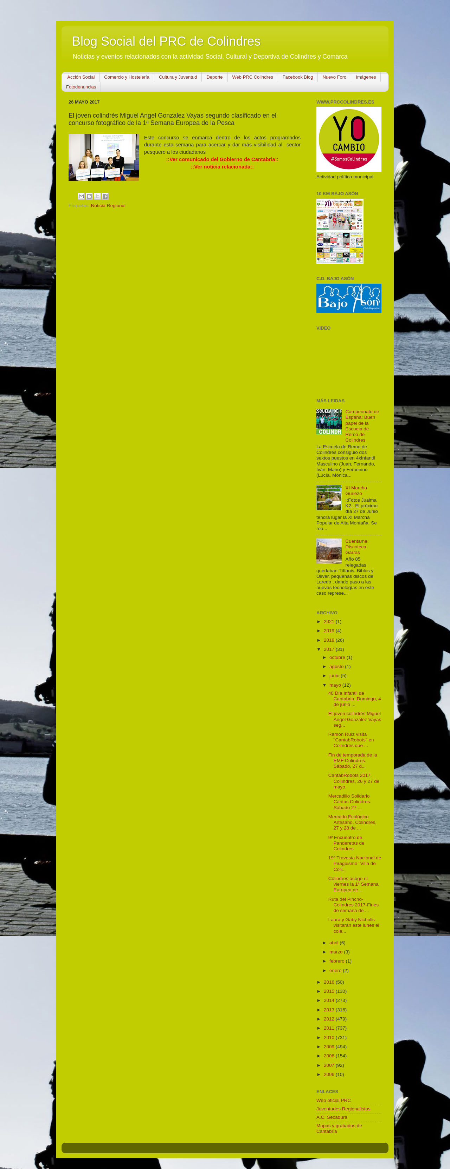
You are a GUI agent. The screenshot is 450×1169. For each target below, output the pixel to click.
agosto (337, 666)
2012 (330, 1019)
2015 (330, 991)
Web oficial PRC (333, 1100)
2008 (330, 1055)
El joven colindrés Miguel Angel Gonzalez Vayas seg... (354, 719)
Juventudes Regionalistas (343, 1108)
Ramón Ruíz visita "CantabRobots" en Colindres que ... (351, 740)
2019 (330, 630)
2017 (330, 649)
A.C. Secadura (331, 1117)
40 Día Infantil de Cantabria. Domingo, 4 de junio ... (354, 699)
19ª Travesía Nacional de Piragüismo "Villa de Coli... (354, 863)
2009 (330, 1046)
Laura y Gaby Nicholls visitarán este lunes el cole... (353, 925)
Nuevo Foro (334, 77)
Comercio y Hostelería (126, 77)
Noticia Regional (108, 205)
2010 (330, 1037)
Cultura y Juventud (178, 77)
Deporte (214, 77)
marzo (336, 952)
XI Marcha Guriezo (356, 490)
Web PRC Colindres (252, 77)
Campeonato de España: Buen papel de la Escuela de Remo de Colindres (362, 426)
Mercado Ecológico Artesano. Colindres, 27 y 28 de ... (352, 822)
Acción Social (81, 77)
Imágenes (366, 77)
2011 (330, 1028)
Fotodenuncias (81, 87)
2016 (330, 982)
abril (334, 942)
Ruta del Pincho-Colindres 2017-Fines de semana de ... (353, 905)
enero (336, 970)
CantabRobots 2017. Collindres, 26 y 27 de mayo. (354, 781)
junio (335, 675)
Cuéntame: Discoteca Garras (356, 547)
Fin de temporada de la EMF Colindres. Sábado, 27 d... (352, 760)
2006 (330, 1074)
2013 (330, 1009)
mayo (335, 685)
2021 (330, 621)
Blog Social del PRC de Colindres (166, 41)
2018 (330, 640)
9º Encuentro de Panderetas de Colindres (346, 843)
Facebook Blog (298, 77)
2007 (330, 1065)
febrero (337, 961)
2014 (330, 1000)
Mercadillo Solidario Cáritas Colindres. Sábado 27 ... (349, 801)
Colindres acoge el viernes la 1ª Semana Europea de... (353, 884)
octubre (338, 657)
